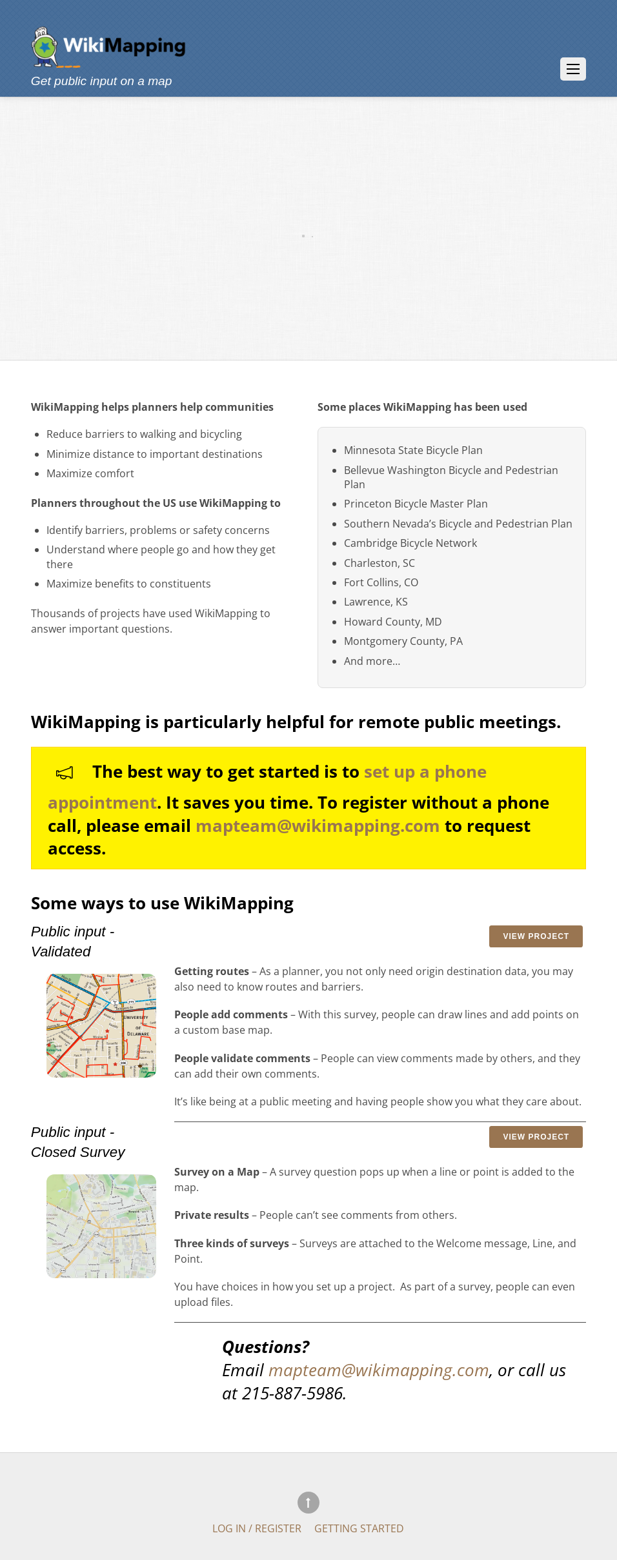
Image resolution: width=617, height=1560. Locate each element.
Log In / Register (256, 1528)
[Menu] (573, 69)
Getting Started (359, 1528)
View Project (536, 936)
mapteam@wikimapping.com (318, 826)
